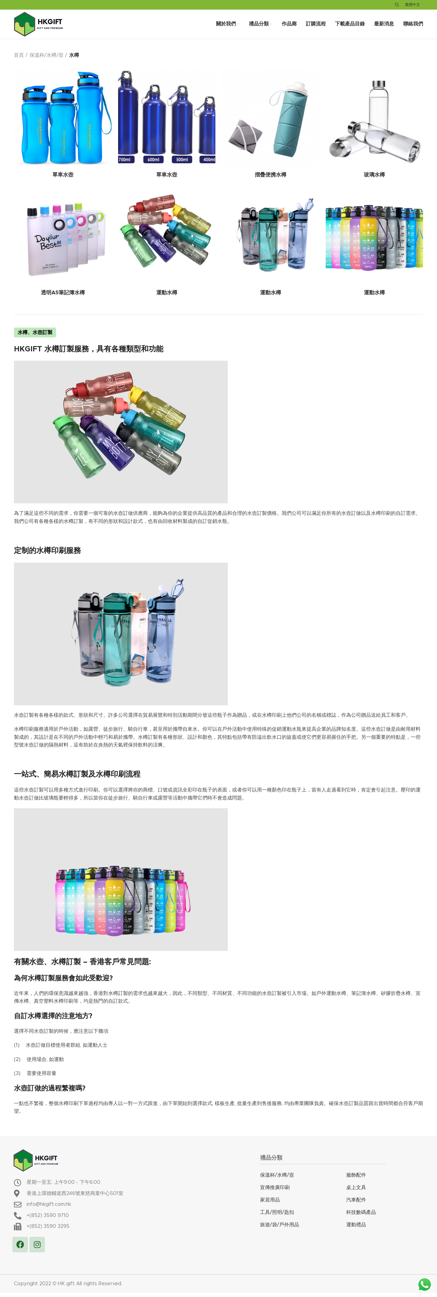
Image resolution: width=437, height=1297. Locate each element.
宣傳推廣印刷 (275, 1191)
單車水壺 (63, 179)
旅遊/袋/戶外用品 (279, 1228)
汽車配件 (356, 1203)
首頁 (19, 59)
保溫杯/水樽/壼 (46, 59)
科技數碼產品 (361, 1216)
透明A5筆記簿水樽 (62, 297)
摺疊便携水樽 (270, 179)
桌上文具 (356, 1191)
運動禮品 (356, 1228)
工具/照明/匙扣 (277, 1216)
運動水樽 (167, 297)
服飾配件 (356, 1178)
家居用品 (270, 1203)
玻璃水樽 (374, 179)
